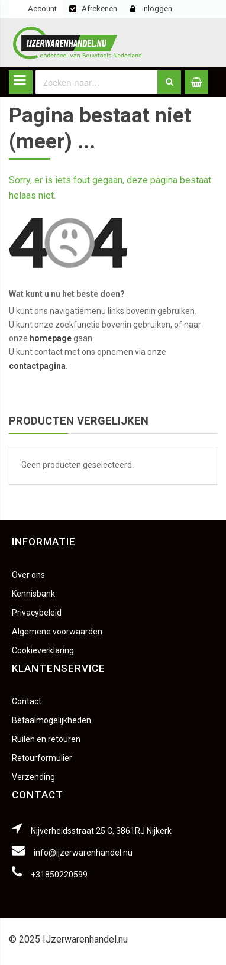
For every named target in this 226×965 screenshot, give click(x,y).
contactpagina (37, 366)
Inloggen (157, 8)
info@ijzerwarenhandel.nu (83, 852)
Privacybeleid (37, 612)
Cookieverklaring (43, 650)
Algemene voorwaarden (57, 631)
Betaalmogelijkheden (51, 720)
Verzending (33, 777)
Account (42, 8)
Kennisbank (33, 593)
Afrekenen (99, 8)
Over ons (28, 574)
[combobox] (96, 82)
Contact (26, 701)
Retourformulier (42, 758)
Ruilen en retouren (46, 739)
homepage (51, 338)
